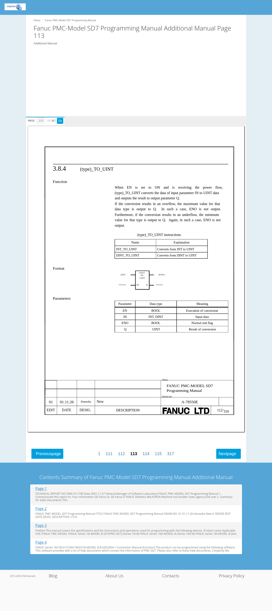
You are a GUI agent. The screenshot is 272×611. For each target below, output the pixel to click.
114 (145, 453)
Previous (48, 453)
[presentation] (45, 120)
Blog (53, 576)
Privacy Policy (231, 576)
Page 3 (41, 525)
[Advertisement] (138, 84)
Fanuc (37, 20)
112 (121, 453)
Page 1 (41, 488)
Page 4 (41, 542)
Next (227, 453)
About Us (114, 576)
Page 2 (41, 508)
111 (109, 453)
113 (133, 453)
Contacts (170, 576)
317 (170, 453)
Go (60, 120)
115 (158, 453)
